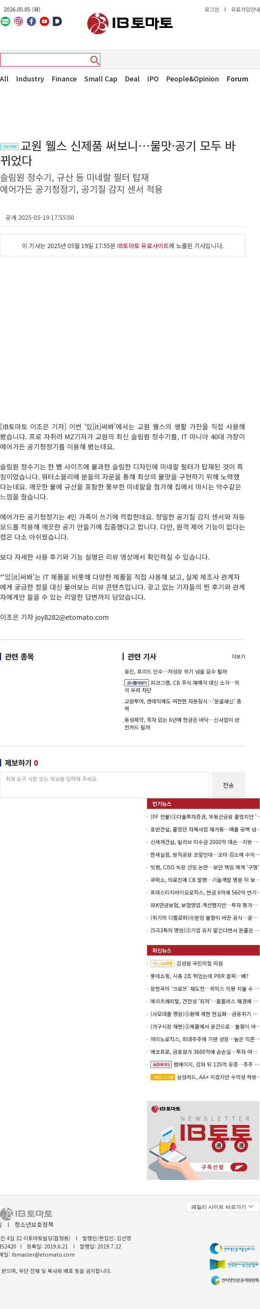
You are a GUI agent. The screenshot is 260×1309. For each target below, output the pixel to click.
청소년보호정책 (33, 1224)
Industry (30, 78)
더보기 (238, 656)
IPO (153, 78)
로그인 (212, 9)
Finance (64, 78)
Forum (237, 78)
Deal (132, 78)
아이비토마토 (130, 23)
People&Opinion (192, 78)
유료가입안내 (245, 9)
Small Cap (100, 78)
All (4, 78)
